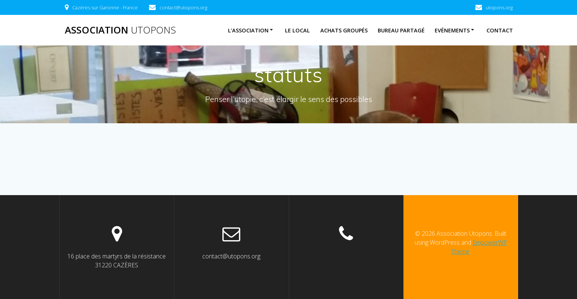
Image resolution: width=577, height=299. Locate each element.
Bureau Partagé (401, 30)
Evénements (452, 30)
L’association (248, 30)
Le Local (297, 30)
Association (120, 30)
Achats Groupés (344, 30)
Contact (499, 30)
